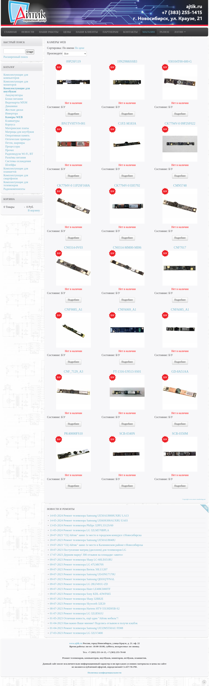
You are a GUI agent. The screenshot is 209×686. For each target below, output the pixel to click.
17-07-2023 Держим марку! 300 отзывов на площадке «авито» (86, 554)
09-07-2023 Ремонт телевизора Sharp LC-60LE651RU (81, 559)
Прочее (9, 150)
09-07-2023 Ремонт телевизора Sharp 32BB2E (76, 598)
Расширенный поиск (15, 56)
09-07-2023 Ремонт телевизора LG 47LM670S (77, 564)
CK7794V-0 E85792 (127, 185)
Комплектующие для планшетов (15, 170)
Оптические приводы (17, 139)
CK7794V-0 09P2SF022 (180, 123)
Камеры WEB (14, 117)
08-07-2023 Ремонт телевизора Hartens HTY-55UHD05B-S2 (85, 608)
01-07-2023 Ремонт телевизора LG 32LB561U (76, 613)
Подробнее (73, 113)
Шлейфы (10, 164)
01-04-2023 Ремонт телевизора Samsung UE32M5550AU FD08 (86, 628)
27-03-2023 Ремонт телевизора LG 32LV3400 (76, 632)
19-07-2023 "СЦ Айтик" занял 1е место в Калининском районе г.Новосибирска (96, 544)
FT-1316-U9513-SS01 (127, 371)
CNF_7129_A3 (73, 371)
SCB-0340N (127, 433)
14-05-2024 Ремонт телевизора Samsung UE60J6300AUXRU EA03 (89, 520)
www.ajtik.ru (75, 643)
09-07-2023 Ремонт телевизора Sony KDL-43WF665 (80, 593)
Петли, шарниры (15, 142)
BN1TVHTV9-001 (73, 123)
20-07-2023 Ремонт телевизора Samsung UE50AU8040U (82, 540)
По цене (79, 47)
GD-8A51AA (179, 371)
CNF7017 (180, 247)
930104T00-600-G (180, 61)
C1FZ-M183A (127, 123)
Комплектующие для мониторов (15, 83)
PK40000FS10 (73, 433)
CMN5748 (180, 185)
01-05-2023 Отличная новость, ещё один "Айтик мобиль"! (84, 618)
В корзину (34, 210)
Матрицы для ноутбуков (19, 131)
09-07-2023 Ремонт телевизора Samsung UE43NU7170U (82, 574)
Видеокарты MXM (16, 102)
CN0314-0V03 (73, 247)
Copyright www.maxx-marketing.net (194, 499)
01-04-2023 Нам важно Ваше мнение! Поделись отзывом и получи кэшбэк (94, 623)
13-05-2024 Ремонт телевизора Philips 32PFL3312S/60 (81, 525)
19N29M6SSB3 (127, 61)
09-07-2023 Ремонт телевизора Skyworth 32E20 (77, 603)
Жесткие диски (14, 109)
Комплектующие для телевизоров (15, 184)
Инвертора (11, 113)
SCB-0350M (180, 433)
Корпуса (10, 124)
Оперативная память (17, 135)
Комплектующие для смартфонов (15, 177)
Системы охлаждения (18, 161)
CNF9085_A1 (73, 309)
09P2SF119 (73, 61)
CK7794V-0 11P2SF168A (73, 185)
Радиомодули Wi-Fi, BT (19, 153)
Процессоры (12, 146)
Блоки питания (14, 98)
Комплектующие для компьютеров (15, 76)
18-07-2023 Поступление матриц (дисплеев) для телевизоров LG (88, 549)
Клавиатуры (12, 120)
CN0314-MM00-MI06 (127, 247)
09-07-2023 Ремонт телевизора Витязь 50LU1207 (78, 569)
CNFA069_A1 (127, 309)
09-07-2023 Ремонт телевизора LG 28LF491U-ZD (79, 584)
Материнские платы (17, 128)
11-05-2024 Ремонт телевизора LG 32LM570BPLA (79, 530)
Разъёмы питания (15, 157)
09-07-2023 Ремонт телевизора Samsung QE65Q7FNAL (82, 579)
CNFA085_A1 (180, 309)
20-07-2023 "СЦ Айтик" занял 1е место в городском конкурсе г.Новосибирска (95, 535)
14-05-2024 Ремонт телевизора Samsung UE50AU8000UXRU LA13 (89, 515)
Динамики (11, 106)
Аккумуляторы (14, 95)
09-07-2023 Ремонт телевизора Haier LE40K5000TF (80, 588)
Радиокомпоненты (14, 188)
